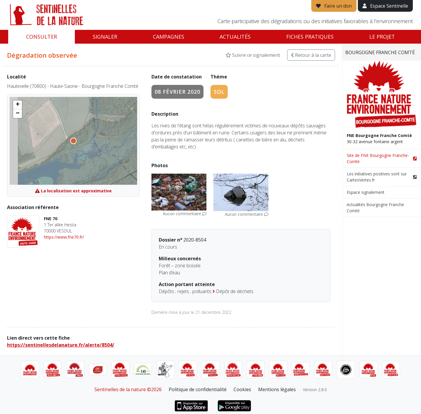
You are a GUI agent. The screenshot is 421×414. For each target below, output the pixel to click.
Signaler (105, 36)
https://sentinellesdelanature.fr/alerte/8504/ (60, 345)
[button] (17, 104)
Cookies (242, 389)
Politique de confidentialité (198, 389)
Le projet (382, 36)
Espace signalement (365, 192)
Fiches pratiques (310, 36)
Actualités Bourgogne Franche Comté (375, 207)
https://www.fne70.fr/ (64, 237)
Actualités (235, 36)
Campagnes (168, 36)
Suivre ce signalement (253, 55)
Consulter (41, 36)
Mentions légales (277, 389)
